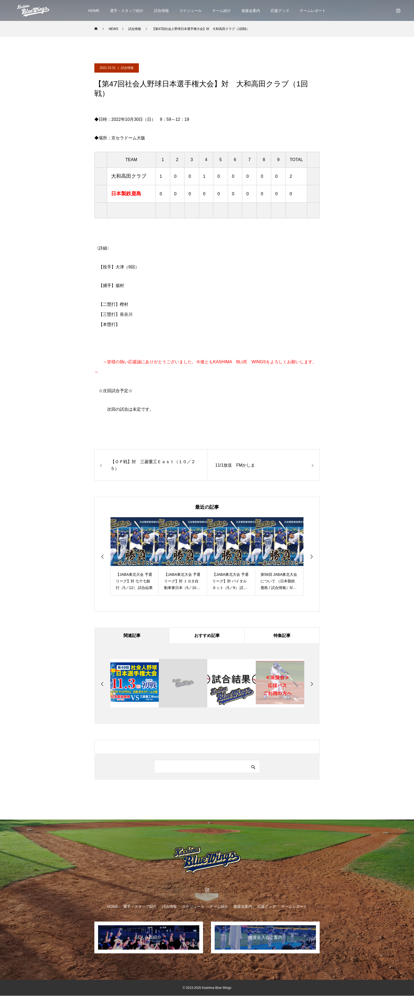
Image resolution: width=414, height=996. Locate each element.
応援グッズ (280, 10)
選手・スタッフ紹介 (126, 10)
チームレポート (313, 10)
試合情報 (161, 10)
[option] (135, 556)
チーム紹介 (221, 10)
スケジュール (190, 10)
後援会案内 (250, 10)
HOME (93, 10)
